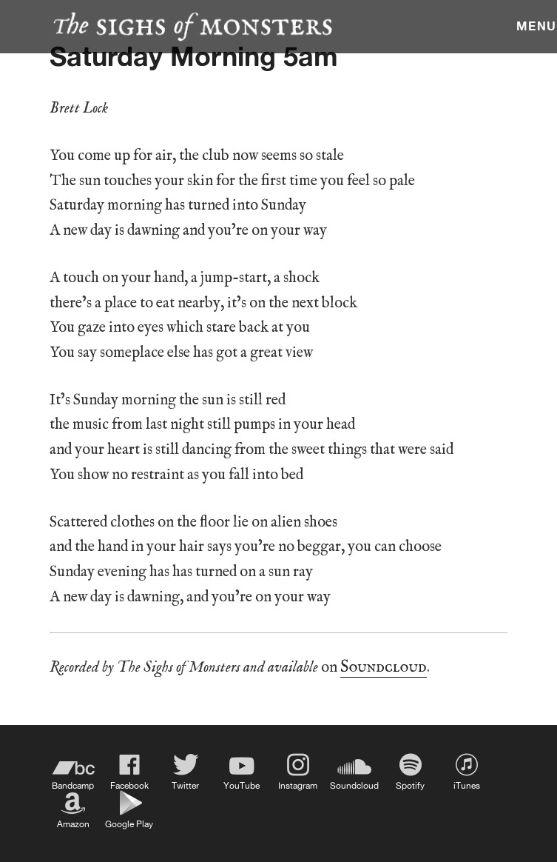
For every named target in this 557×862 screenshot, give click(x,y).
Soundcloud (383, 667)
